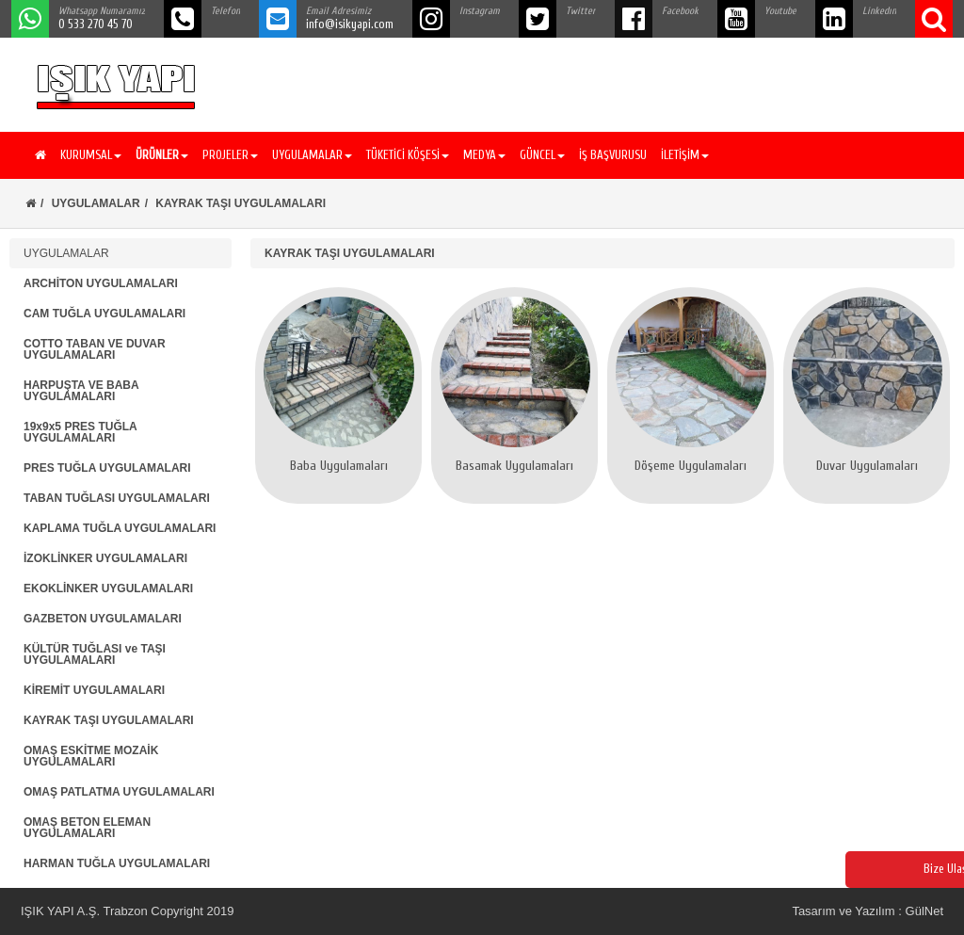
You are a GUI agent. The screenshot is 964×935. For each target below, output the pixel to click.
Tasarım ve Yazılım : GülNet (867, 911)
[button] (159, 155)
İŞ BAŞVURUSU (613, 155)
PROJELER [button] (230, 155)
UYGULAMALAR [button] (312, 155)
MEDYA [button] (484, 155)
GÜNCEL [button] (542, 155)
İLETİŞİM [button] (685, 155)
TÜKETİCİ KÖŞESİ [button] (407, 155)
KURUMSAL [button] (90, 155)
